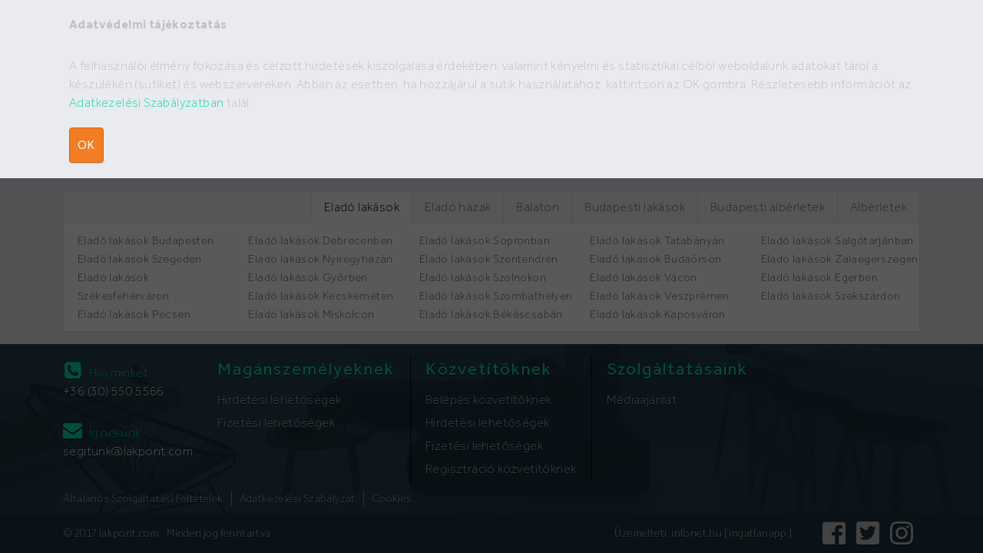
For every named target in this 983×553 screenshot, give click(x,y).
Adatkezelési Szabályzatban (146, 102)
